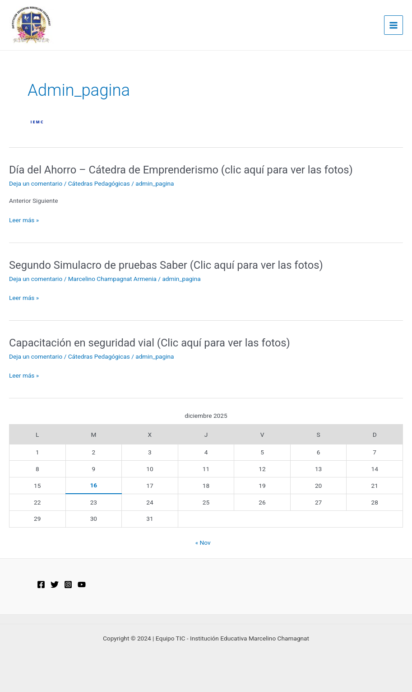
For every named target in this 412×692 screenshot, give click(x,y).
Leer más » (24, 220)
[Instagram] (68, 584)
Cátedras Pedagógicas (99, 183)
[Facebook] (41, 584)
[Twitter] (55, 584)
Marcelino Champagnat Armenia (112, 278)
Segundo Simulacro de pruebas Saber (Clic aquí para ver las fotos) (166, 265)
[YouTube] (82, 584)
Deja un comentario (35, 183)
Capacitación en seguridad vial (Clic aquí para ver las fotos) (149, 343)
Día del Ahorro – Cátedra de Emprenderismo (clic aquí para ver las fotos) (181, 170)
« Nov (203, 542)
